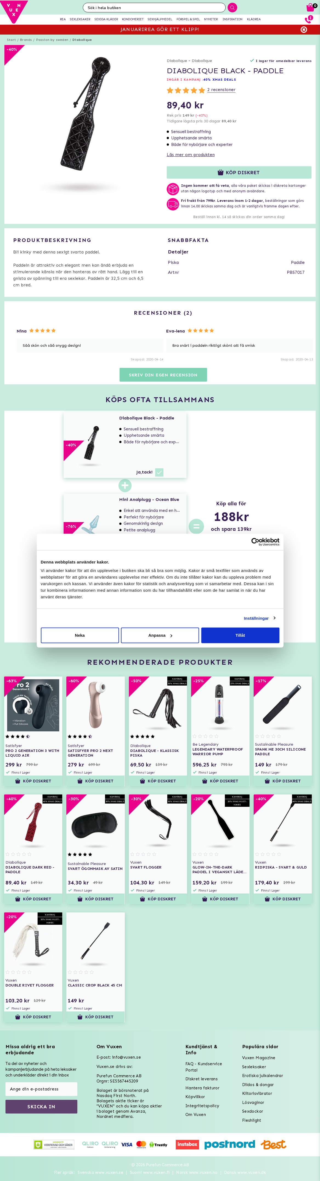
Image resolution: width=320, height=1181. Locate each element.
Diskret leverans (201, 1078)
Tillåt (240, 635)
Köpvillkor (195, 1096)
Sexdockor (252, 1111)
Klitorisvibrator (257, 1093)
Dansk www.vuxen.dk (245, 1172)
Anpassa (160, 635)
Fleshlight (251, 1120)
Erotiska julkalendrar (262, 1075)
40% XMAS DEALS (219, 79)
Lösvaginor (253, 1102)
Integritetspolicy (202, 1105)
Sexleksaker (254, 1066)
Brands (26, 40)
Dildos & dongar (258, 1084)
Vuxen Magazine (259, 1057)
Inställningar (256, 618)
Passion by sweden (52, 40)
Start (11, 40)
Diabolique (82, 40)
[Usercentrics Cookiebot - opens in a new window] (255, 542)
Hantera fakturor (202, 1088)
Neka (80, 635)
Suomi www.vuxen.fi (150, 1172)
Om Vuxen (195, 1114)
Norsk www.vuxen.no (196, 1172)
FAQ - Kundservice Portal (203, 1067)
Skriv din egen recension (163, 374)
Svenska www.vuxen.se (100, 1172)
